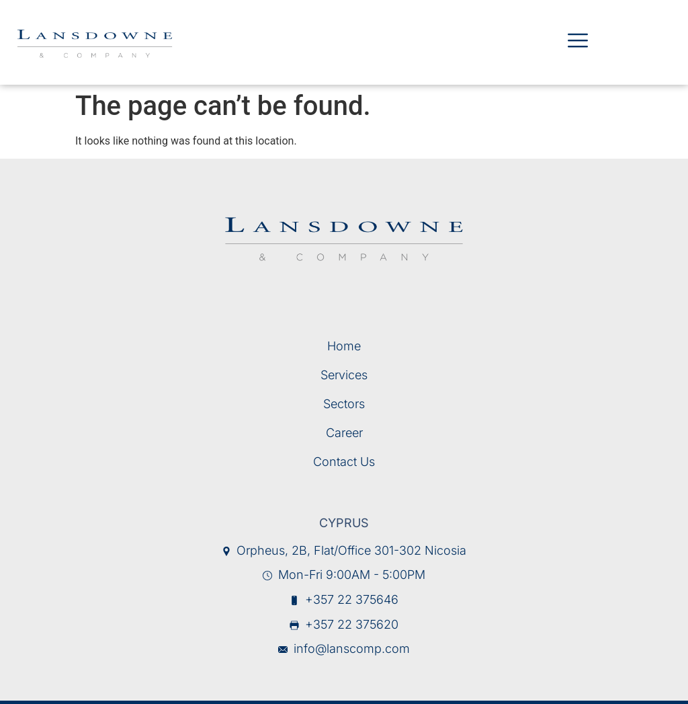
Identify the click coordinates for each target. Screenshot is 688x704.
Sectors (344, 404)
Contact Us (344, 462)
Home (344, 346)
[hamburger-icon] (577, 42)
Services (344, 375)
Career (344, 433)
